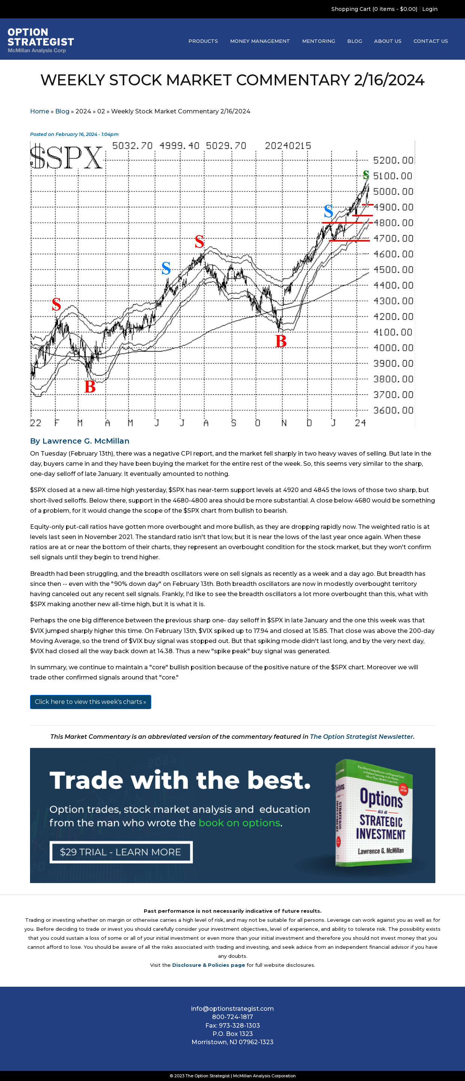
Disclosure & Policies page (208, 965)
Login (430, 9)
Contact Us (431, 41)
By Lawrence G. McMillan (79, 440)
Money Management (260, 41)
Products (203, 41)
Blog (354, 41)
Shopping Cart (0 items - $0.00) (374, 9)
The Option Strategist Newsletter (361, 736)
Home (39, 111)
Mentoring (318, 41)
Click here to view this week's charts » (90, 701)
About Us (388, 41)
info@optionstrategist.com (232, 1008)
